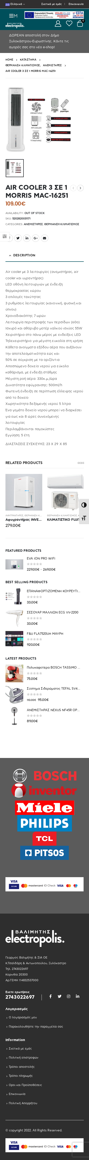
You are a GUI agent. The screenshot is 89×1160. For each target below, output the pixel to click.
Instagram (68, 996)
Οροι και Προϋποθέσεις (25, 1085)
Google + (35, 238)
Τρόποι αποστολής (22, 1066)
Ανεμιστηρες (33, 224)
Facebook (50, 996)
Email (44, 238)
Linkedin (77, 996)
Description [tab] (24, 255)
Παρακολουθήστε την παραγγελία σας (36, 1026)
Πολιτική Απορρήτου (23, 1103)
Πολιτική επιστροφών (23, 1057)
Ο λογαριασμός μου (23, 1017)
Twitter (18, 238)
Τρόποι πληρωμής (21, 1075)
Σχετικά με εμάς (51, 4)
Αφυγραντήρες (14, 516)
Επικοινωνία (76, 4)
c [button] (78, 462)
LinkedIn (27, 238)
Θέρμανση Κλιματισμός (61, 224)
